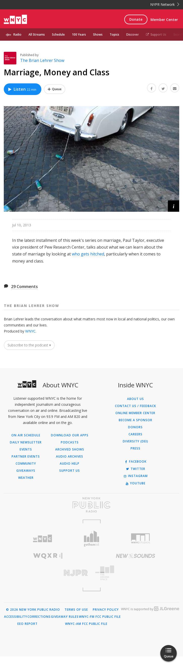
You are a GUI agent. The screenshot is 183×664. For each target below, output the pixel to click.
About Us (135, 398)
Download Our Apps (69, 435)
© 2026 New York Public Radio (33, 609)
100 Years (79, 34)
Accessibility (15, 616)
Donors (135, 427)
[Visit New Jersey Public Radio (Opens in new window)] (48, 573)
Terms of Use (76, 609)
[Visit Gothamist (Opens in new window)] (91, 539)
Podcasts (70, 442)
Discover (132, 34)
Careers (135, 434)
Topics (114, 34)
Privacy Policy (106, 609)
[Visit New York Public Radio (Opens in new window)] (91, 504)
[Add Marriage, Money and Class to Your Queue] (54, 89)
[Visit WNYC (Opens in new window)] (42, 538)
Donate (135, 19)
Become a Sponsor (135, 420)
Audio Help (69, 463)
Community (26, 463)
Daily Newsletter (26, 442)
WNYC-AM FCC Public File (86, 623)
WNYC (30, 331)
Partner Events (26, 456)
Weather (26, 477)
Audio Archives (69, 456)
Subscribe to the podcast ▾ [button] (29, 345)
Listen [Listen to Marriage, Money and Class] (22, 89)
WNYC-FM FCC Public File (100, 616)
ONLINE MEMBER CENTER (135, 413)
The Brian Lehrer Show (42, 60)
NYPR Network (164, 4)
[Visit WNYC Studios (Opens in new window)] (140, 538)
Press (135, 448)
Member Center (164, 19)
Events (26, 449)
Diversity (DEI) (135, 441)
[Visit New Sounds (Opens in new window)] (135, 556)
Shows (98, 34)
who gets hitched (88, 254)
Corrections (39, 616)
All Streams (36, 34)
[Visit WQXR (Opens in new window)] (48, 556)
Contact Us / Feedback (135, 406)
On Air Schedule (25, 435)
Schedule (58, 34)
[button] (173, 206)
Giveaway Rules (65, 616)
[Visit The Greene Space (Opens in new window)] (135, 572)
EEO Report (27, 623)
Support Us (156, 34)
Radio (17, 34)
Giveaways (25, 470)
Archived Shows (69, 449)
